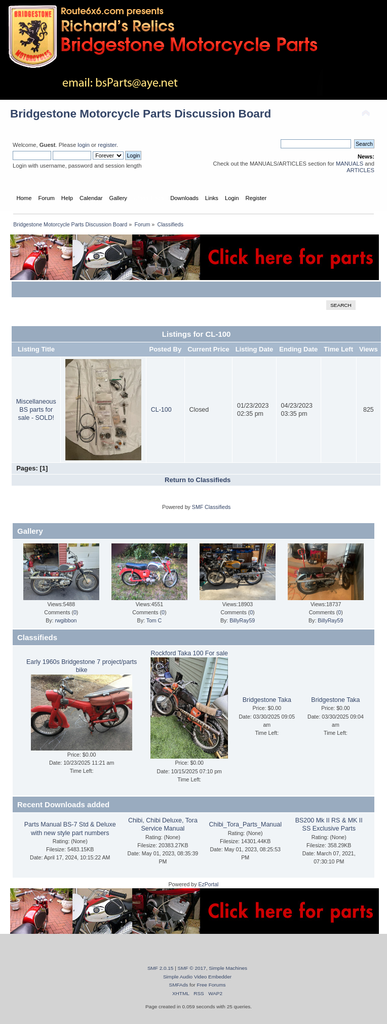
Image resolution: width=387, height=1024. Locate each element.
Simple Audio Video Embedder (197, 976)
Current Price (208, 349)
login (84, 145)
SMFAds (178, 985)
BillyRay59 (242, 620)
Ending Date (298, 349)
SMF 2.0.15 (160, 968)
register (107, 145)
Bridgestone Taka (267, 699)
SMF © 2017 (192, 968)
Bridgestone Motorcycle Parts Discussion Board (140, 113)
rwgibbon (65, 620)
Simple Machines (228, 968)
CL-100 (161, 409)
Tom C (154, 620)
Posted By (165, 349)
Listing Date (255, 349)
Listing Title (36, 349)
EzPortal (208, 884)
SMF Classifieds (211, 507)
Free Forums (211, 985)
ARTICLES (360, 170)
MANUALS (349, 164)
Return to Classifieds (197, 480)
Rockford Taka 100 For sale (189, 653)
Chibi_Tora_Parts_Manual (245, 824)
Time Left (338, 349)
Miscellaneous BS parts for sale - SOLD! (36, 409)
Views (368, 349)
